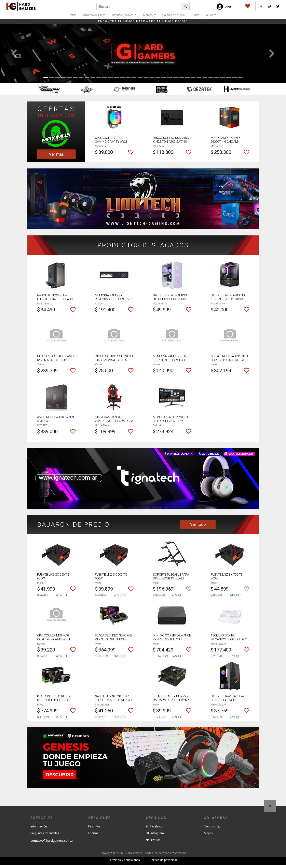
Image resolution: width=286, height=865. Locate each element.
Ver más (56, 154)
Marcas (148, 15)
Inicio (73, 15)
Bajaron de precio (173, 15)
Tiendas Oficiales (122, 15)
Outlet (195, 15)
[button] (14, 53)
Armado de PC (93, 15)
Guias (210, 15)
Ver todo (198, 524)
